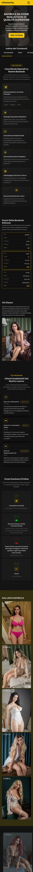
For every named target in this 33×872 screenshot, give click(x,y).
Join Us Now (16, 35)
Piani (20, 53)
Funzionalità (8, 53)
